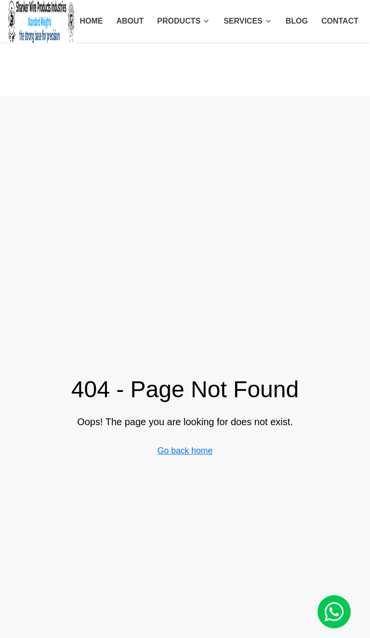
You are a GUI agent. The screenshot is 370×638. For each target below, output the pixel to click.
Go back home (185, 451)
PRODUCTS (183, 21)
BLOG (297, 21)
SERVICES (248, 21)
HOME (91, 21)
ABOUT (130, 21)
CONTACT (339, 21)
